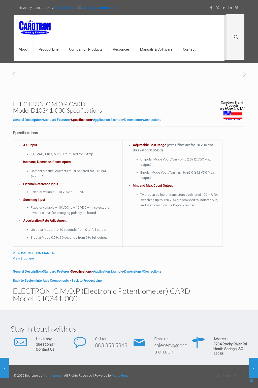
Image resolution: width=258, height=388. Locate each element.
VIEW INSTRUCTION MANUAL (34, 253)
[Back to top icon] (242, 373)
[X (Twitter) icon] (217, 8)
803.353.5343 (111, 345)
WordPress (120, 375)
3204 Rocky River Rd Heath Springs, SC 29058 (230, 349)
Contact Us (45, 349)
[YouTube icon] (224, 8)
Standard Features (56, 120)
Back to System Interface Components (41, 280)
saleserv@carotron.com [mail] (98, 8)
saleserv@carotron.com (170, 348)
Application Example (108, 120)
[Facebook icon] (211, 8)
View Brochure (23, 258)
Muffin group (52, 375)
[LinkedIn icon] (230, 8)
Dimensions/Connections (142, 120)
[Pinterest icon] (236, 8)
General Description (27, 120)
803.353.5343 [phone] (65, 8)
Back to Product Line (87, 280)
